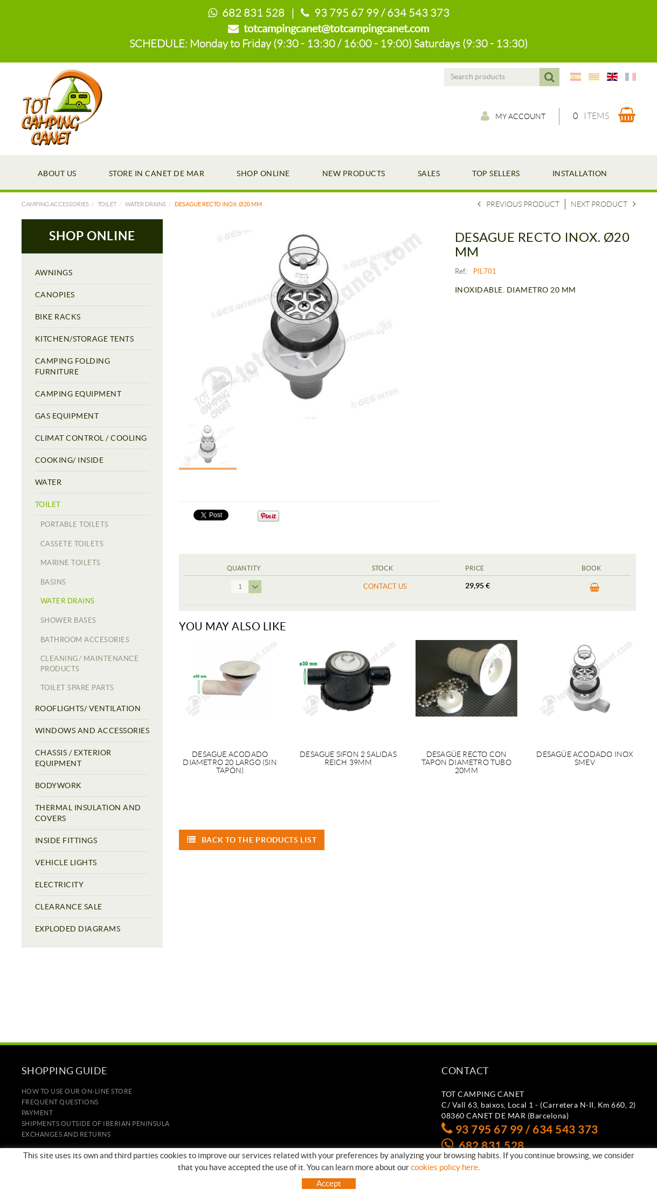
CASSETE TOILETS (72, 544)
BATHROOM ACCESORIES (85, 640)
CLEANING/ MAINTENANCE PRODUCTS (89, 664)
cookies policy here (444, 1167)
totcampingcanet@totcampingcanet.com (336, 28)
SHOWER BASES (68, 620)
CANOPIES (55, 294)
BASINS (53, 582)
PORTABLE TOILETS (74, 524)
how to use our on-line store (77, 1091)
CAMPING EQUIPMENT (78, 394)
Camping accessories (55, 204)
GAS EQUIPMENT (67, 416)
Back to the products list (251, 840)
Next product (603, 204)
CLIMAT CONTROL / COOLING (91, 438)
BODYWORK (58, 785)
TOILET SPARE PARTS (77, 688)
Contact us (385, 586)
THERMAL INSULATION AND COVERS (88, 813)
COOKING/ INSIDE (69, 460)
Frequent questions (60, 1101)
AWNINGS (54, 272)
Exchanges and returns (66, 1134)
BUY (595, 587)
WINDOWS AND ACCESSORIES (92, 730)
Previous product (518, 204)
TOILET (107, 204)
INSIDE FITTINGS (66, 840)
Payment (37, 1112)
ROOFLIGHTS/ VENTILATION (88, 708)
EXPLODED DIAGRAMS (78, 928)
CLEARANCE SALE (68, 906)
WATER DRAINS (145, 204)
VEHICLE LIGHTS (66, 862)
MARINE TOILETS (70, 563)
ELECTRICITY (59, 884)
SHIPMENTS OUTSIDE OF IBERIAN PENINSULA (96, 1123)
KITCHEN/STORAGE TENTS (84, 339)
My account (513, 115)
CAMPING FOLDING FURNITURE (72, 366)
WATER (48, 482)
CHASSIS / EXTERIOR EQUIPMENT (73, 758)
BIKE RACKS (58, 316)
